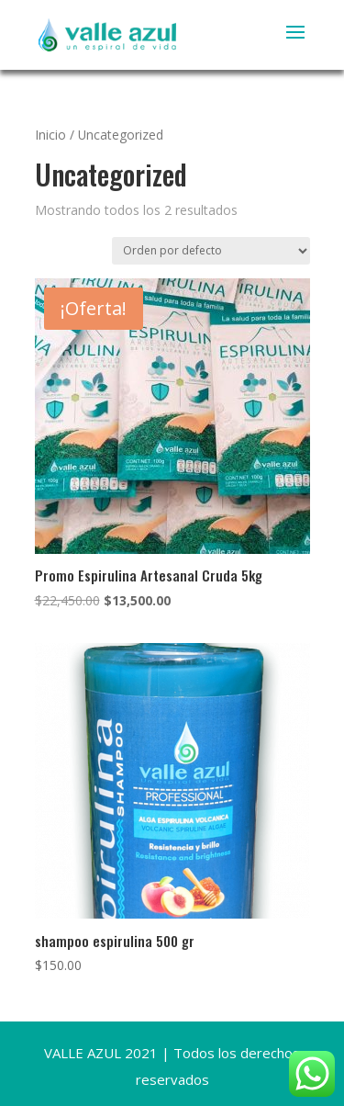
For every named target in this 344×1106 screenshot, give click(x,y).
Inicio (50, 134)
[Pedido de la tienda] (211, 251)
